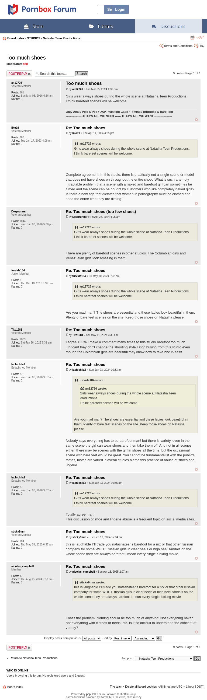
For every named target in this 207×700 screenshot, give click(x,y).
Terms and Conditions (178, 45)
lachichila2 (18, 364)
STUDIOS (33, 38)
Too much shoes (26, 58)
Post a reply (19, 73)
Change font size (200, 37)
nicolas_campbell (22, 566)
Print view (192, 37)
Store (34, 26)
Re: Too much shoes (85, 127)
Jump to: (127, 658)
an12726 (16, 82)
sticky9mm (18, 531)
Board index (16, 38)
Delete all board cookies (141, 686)
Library (101, 26)
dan (25, 63)
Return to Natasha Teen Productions (33, 658)
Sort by (117, 638)
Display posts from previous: (72, 638)
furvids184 (18, 270)
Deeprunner (18, 211)
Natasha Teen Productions (61, 38)
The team (116, 686)
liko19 (15, 127)
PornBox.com (49, 11)
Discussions (168, 26)
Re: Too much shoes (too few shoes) (101, 211)
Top (196, 119)
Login (120, 9)
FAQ (201, 45)
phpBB (90, 694)
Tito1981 (16, 329)
